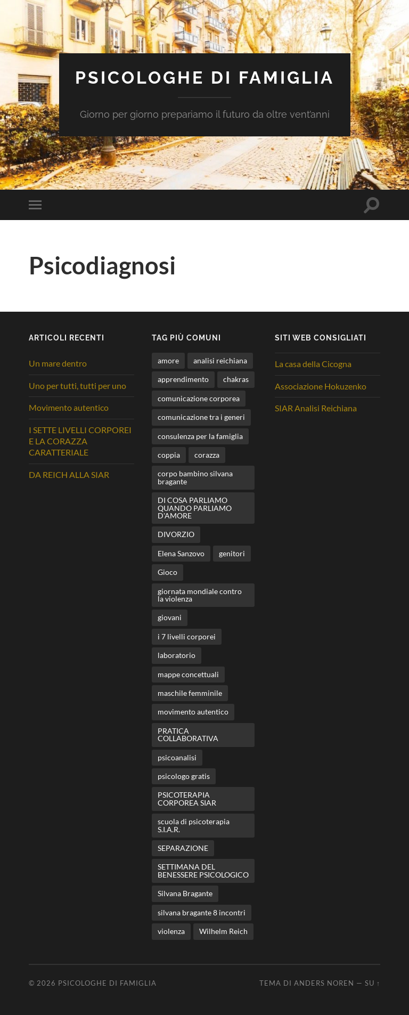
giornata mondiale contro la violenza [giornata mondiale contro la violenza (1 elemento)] (200, 595)
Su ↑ (372, 983)
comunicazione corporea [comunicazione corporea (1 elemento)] (199, 398)
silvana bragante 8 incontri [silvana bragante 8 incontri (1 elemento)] (202, 912)
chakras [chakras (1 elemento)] (236, 379)
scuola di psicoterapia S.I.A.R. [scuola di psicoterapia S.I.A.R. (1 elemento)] (194, 825)
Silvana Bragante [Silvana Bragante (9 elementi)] (185, 893)
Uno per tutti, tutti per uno (77, 385)
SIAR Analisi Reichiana (316, 408)
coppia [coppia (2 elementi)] (169, 454)
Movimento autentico (69, 407)
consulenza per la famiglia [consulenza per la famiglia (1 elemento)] (200, 436)
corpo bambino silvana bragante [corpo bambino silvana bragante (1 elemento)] (195, 477)
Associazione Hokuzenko (320, 386)
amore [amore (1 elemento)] (168, 360)
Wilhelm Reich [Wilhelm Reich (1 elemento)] (223, 931)
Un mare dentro (58, 363)
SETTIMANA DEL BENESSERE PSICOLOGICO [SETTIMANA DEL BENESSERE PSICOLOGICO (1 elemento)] (203, 870)
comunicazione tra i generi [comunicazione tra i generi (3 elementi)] (201, 416)
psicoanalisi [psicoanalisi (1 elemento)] (177, 757)
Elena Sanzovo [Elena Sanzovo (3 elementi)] (181, 553)
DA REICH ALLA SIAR (69, 474)
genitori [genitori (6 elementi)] (232, 553)
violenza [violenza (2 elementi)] (171, 931)
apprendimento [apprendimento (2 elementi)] (183, 379)
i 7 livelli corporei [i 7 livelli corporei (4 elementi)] (187, 636)
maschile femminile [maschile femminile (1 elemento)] (190, 692)
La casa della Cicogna (313, 364)
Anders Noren (324, 983)
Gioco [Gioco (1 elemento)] (167, 571)
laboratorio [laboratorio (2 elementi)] (176, 655)
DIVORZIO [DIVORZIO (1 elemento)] (176, 534)
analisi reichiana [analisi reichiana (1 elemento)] (220, 360)
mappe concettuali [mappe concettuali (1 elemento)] (188, 674)
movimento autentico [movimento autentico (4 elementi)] (193, 711)
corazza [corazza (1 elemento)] (206, 454)
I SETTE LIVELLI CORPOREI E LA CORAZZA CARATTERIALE (80, 441)
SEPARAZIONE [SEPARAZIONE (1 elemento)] (183, 847)
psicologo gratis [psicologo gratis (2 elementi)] (184, 776)
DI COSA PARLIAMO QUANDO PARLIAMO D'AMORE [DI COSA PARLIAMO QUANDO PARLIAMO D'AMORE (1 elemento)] (195, 508)
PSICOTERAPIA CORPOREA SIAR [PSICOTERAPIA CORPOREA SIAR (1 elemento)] (187, 798)
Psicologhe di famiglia (204, 77)
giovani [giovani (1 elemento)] (170, 617)
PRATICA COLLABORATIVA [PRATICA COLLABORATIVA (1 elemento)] (188, 734)
